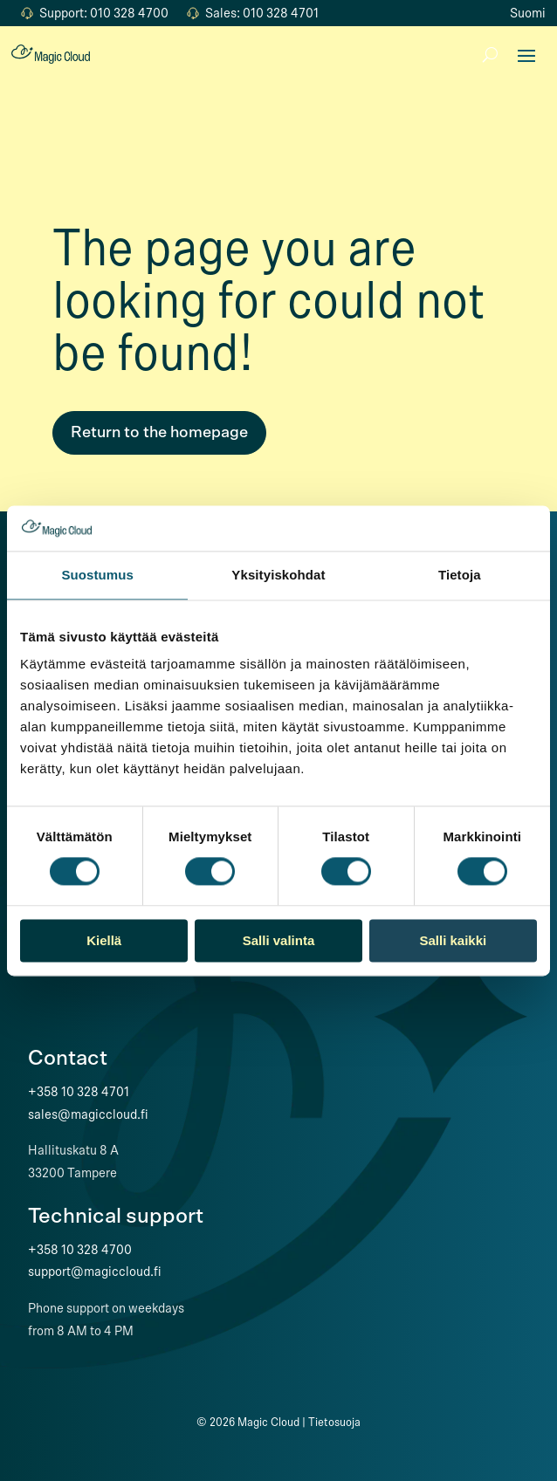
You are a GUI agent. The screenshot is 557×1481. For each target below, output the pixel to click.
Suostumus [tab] (97, 574)
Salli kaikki (452, 940)
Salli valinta (279, 940)
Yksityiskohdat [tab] (278, 574)
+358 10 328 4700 (80, 1250)
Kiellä (103, 940)
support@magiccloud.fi (95, 1272)
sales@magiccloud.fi (88, 1114)
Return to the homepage (159, 433)
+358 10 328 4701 (78, 1092)
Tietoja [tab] (459, 574)
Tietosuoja (334, 1422)
